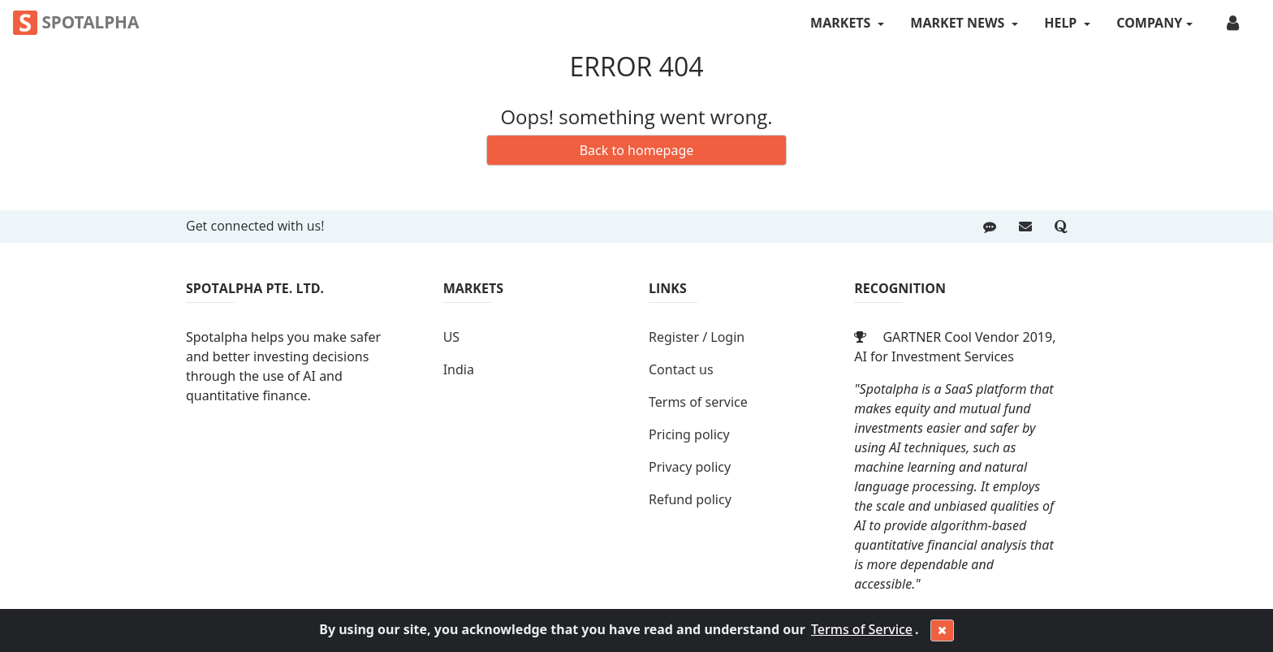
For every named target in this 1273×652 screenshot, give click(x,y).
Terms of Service (862, 629)
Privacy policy (690, 467)
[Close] (942, 631)
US (451, 337)
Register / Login (696, 337)
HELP (1062, 23)
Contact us (681, 369)
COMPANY (1149, 23)
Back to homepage (637, 150)
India (458, 369)
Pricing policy (689, 434)
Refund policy (690, 499)
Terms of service (698, 402)
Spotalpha (76, 23)
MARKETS (842, 23)
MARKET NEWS (959, 23)
